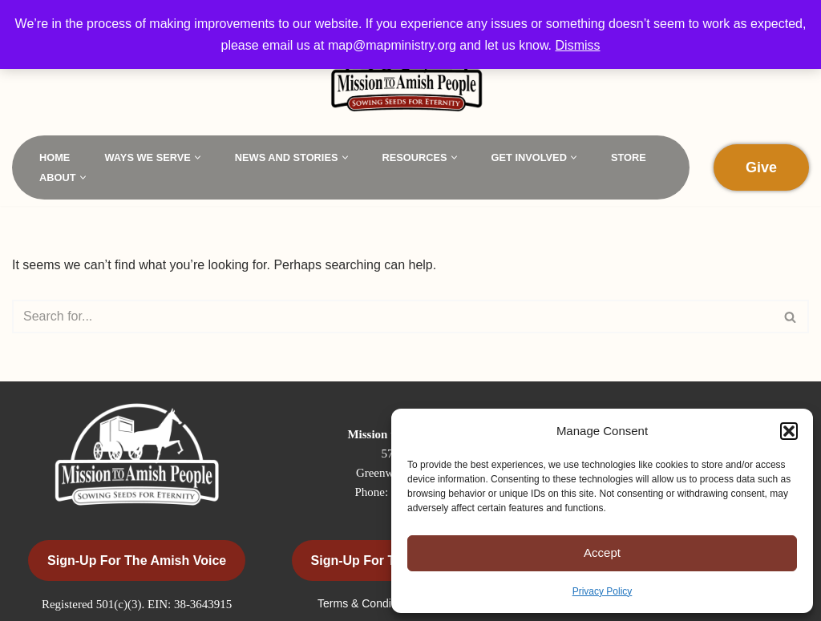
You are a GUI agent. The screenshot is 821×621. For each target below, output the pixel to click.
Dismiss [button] (578, 45)
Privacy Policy (602, 591)
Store (628, 157)
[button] (789, 431)
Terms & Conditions (367, 603)
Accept (602, 552)
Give (761, 167)
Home (54, 157)
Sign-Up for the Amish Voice (136, 560)
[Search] (392, 316)
